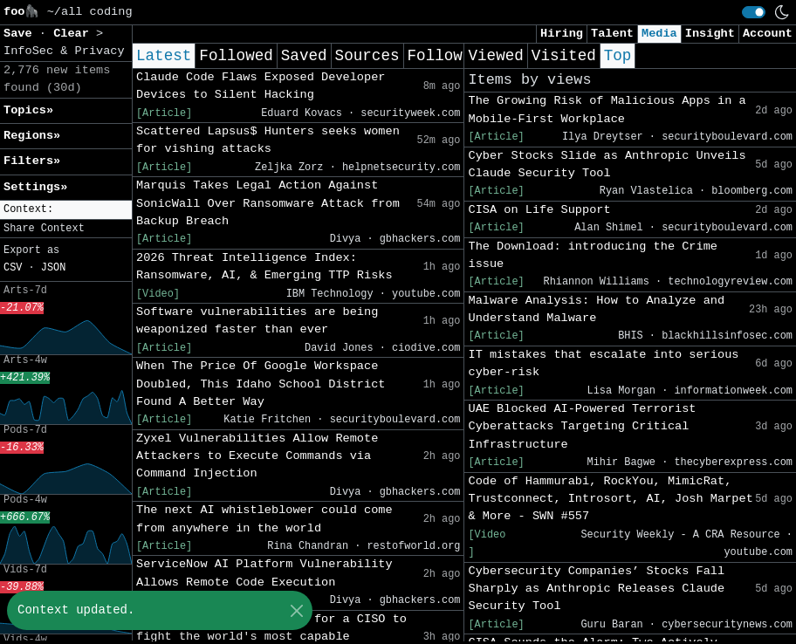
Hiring (561, 33)
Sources (367, 56)
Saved (304, 56)
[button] (66, 210)
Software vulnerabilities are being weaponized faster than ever (257, 320)
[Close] (296, 610)
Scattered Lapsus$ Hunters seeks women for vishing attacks (268, 140)
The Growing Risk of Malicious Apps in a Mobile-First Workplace (606, 109)
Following (449, 56)
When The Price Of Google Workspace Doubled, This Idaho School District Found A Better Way (261, 384)
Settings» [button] (35, 187)
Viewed (495, 56)
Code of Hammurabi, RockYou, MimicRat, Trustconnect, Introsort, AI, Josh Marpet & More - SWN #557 (610, 499)
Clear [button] (74, 33)
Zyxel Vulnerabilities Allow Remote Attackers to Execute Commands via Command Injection (257, 456)
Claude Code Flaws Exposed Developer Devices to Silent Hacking (261, 86)
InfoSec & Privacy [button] (64, 51)
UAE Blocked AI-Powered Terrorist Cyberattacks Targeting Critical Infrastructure (582, 426)
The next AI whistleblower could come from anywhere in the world (264, 519)
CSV (12, 268)
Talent (612, 33)
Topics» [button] (28, 110)
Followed (235, 56)
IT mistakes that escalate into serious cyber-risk (603, 363)
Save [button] (21, 33)
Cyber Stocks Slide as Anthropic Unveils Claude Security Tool (606, 164)
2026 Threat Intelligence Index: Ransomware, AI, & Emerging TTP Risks (264, 266)
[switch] (753, 12)
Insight (710, 33)
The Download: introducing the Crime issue (592, 255)
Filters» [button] (31, 161)
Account (768, 33)
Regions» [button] (31, 135)
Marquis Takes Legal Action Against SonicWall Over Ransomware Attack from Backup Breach (268, 203)
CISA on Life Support (539, 209)
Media (659, 33)
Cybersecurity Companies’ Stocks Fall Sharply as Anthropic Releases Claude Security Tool (596, 589)
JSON (53, 268)
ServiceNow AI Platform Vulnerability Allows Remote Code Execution (264, 573)
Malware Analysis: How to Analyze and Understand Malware (596, 309)
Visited (564, 56)
